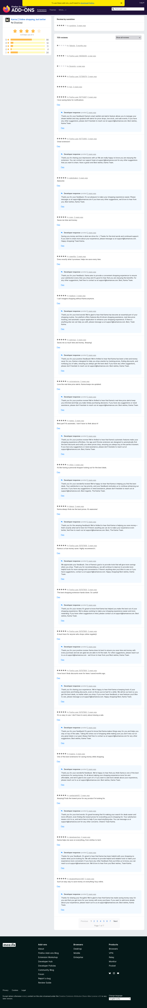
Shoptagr (18, 22)
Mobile (77, 953)
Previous (84, 921)
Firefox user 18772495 (78, 139)
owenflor (72, 256)
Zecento (72, 66)
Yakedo (72, 46)
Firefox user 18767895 (78, 631)
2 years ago (92, 76)
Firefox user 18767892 (78, 712)
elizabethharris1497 (76, 879)
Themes (52, 10)
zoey (71, 217)
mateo (71, 421)
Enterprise (78, 957)
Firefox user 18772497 (78, 97)
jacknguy (72, 340)
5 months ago (81, 46)
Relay (111, 957)
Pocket (112, 966)
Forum (41, 974)
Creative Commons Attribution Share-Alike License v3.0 (80, 996)
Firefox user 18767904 (78, 590)
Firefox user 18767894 (78, 671)
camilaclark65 (74, 795)
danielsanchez (74, 837)
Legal (24, 990)
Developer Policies (47, 966)
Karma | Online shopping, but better (28, 19)
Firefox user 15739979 (78, 76)
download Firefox (87, 3)
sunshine (72, 26)
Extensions (42, 10)
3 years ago (81, 26)
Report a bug (44, 978)
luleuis (71, 506)
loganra (72, 754)
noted (24, 996)
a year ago (92, 56)
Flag (58, 105)
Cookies (15, 990)
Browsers (113, 949)
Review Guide (44, 982)
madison (72, 296)
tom (70, 87)
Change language (115, 996)
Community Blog (46, 970)
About (41, 949)
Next (115, 921)
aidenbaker (73, 178)
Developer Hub (45, 961)
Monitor (112, 961)
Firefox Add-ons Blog (48, 953)
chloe (71, 465)
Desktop (78, 949)
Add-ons (42, 944)
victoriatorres (74, 381)
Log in (142, 3)
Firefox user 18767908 (78, 546)
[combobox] (128, 9)
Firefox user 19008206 (78, 56)
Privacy (5, 990)
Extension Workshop (48, 957)
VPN (111, 953)
